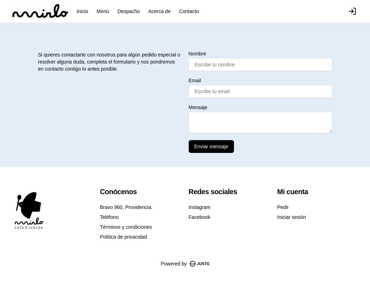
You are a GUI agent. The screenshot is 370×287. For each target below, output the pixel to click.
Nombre (197, 53)
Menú (103, 11)
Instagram (200, 207)
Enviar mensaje (211, 146)
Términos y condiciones (126, 227)
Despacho (129, 11)
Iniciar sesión (291, 217)
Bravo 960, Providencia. (126, 207)
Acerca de (159, 11)
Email (195, 80)
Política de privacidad (123, 237)
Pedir (283, 207)
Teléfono (109, 217)
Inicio (82, 11)
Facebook (199, 217)
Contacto (189, 11)
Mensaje (198, 107)
